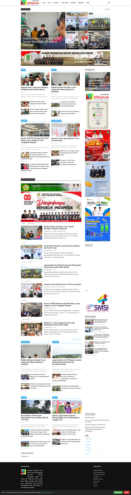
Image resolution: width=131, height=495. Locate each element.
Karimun (24, 120)
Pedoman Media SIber (99, 472)
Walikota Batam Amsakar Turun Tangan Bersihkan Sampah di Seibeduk (41, 41)
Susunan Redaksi (98, 470)
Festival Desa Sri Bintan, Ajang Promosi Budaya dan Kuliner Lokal (75, 26)
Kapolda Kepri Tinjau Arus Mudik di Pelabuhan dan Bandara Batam (34, 88)
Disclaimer (96, 477)
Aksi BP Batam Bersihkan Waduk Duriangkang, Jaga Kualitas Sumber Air (71, 388)
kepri (87, 453)
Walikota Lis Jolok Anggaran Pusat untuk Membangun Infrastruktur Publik (69, 153)
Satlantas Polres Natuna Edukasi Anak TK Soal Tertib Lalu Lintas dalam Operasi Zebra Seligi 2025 (40, 443)
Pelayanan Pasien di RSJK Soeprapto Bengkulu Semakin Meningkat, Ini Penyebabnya (95, 429)
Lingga (55, 397)
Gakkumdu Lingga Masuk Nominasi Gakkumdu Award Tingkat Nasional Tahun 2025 (71, 441)
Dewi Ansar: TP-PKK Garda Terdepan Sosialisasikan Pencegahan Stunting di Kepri (68, 162)
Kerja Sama (96, 481)
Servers (95, 483)
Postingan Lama (76, 339)
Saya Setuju (118, 492)
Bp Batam (30, 262)
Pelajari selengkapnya (47, 492)
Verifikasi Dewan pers (99, 474)
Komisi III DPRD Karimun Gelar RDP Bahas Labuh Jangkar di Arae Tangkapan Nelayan (98, 45)
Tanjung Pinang (56, 121)
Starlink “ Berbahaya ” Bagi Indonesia (95, 424)
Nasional (55, 2)
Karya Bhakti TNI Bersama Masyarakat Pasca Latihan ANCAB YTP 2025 (34, 418)
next (87, 291)
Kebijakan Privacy (98, 479)
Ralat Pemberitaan (90, 417)
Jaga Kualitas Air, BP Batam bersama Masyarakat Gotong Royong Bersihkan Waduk (98, 26)
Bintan (23, 242)
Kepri (49, 2)
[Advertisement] (97, 384)
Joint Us (95, 485)
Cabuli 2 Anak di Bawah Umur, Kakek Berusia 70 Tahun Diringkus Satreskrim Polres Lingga (71, 432)
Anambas (89, 439)
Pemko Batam (64, 2)
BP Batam (55, 342)
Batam (54, 70)
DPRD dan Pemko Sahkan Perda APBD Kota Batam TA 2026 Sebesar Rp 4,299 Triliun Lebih (40, 386)
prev (85, 291)
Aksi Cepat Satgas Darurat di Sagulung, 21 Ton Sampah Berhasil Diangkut (39, 376)
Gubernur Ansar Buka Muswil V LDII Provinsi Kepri (75, 46)
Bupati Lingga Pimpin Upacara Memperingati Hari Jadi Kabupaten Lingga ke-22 (66, 418)
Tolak (126, 492)
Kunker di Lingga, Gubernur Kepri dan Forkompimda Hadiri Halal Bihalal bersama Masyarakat (39, 111)
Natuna (24, 397)
